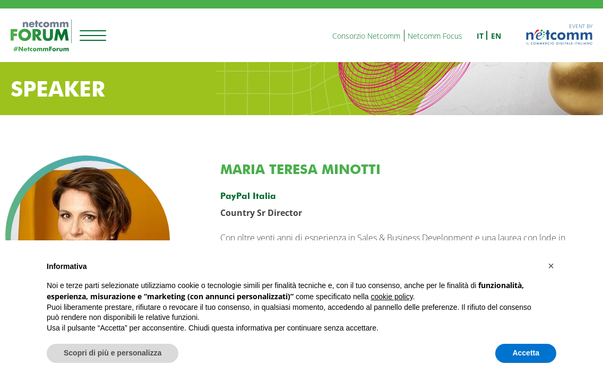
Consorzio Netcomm (366, 36)
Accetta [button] (525, 353)
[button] (550, 265)
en (496, 36)
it (480, 36)
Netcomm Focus (435, 36)
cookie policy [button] (392, 296)
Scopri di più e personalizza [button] (112, 353)
